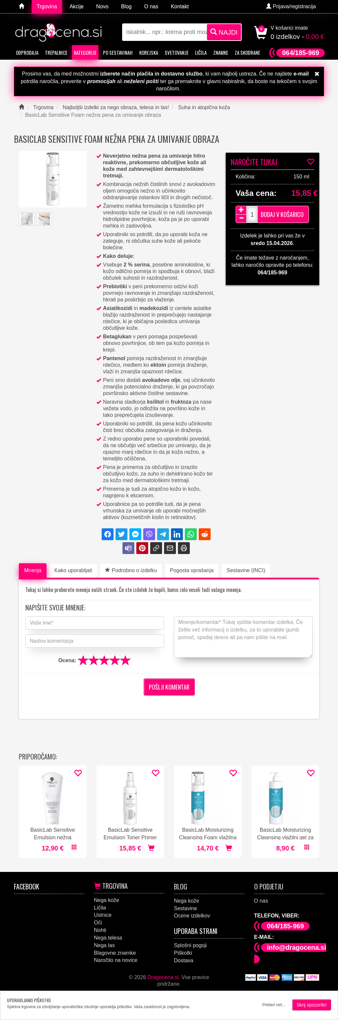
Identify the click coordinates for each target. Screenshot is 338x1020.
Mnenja (32, 570)
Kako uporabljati (73, 570)
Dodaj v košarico (282, 214)
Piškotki (183, 953)
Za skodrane (247, 52)
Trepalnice (56, 52)
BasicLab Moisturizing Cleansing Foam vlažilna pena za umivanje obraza (207, 833)
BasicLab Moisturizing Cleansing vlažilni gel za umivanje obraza (285, 833)
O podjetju (268, 886)
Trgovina (111, 886)
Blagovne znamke (115, 953)
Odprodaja (27, 52)
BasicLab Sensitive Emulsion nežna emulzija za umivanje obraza (52, 833)
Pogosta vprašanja (192, 570)
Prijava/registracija (291, 6)
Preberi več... (274, 1005)
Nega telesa (108, 938)
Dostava (183, 960)
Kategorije (85, 52)
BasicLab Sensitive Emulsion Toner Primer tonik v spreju (130, 833)
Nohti (100, 930)
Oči (98, 922)
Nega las (104, 945)
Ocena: (67, 660)
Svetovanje (176, 52)
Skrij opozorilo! (311, 1004)
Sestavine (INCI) (245, 570)
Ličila (201, 52)
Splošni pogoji (190, 945)
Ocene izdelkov (192, 915)
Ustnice (103, 915)
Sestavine (185, 908)
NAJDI (224, 32)
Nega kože (106, 900)
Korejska (148, 52)
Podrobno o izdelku (131, 570)
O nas (261, 901)
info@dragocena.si (296, 947)
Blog (180, 886)
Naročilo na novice (116, 960)
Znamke (220, 52)
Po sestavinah (118, 52)
